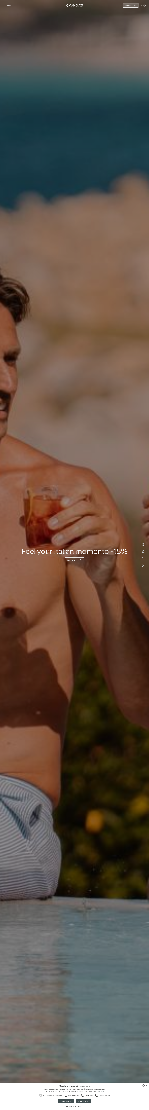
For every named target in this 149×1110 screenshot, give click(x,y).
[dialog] (74, 1096)
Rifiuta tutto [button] (83, 1101)
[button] (74, 1106)
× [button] (146, 1085)
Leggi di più (100, 1091)
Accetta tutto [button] (66, 1101)
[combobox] (143, 1085)
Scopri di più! (74, 560)
